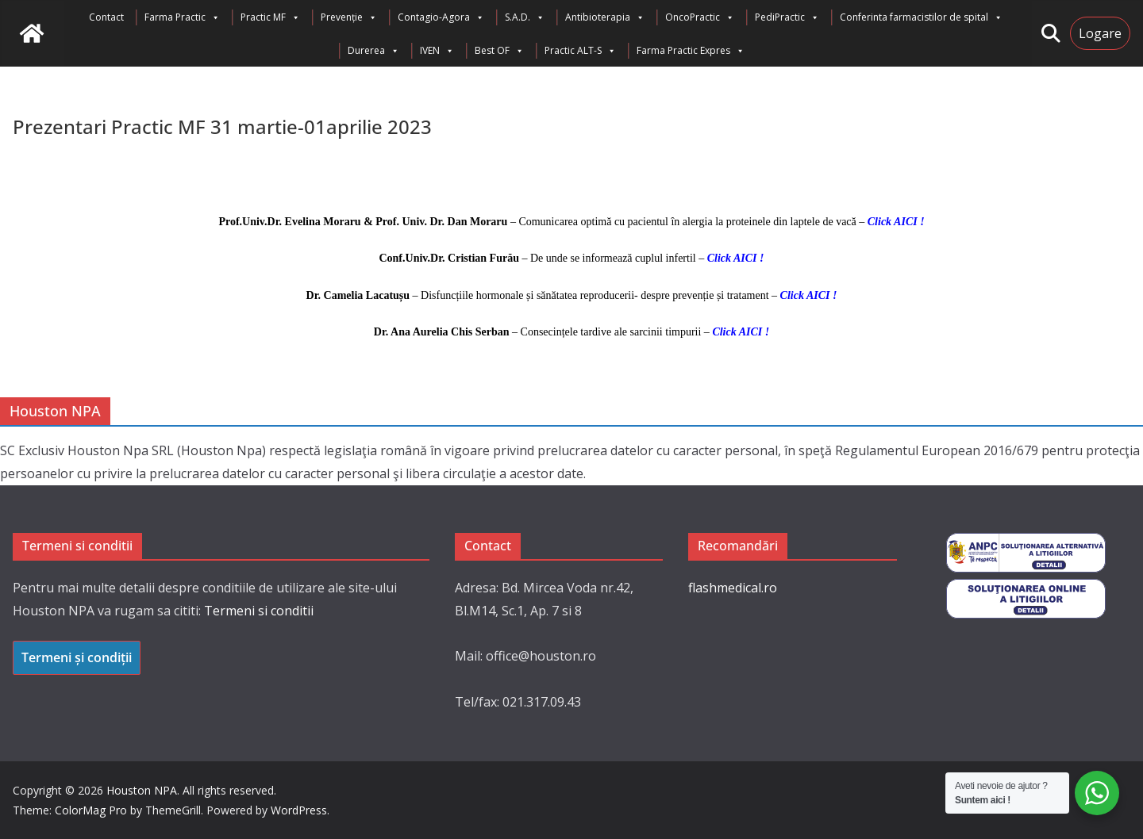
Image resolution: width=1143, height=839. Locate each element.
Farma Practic (182, 17)
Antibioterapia (605, 17)
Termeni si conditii (259, 610)
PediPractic (787, 17)
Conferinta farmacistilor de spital (921, 17)
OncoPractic (699, 17)
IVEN (437, 51)
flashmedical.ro (732, 587)
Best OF (499, 51)
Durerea (373, 51)
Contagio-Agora (441, 17)
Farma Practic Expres (691, 51)
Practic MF (270, 17)
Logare (1100, 33)
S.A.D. (525, 17)
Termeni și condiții (76, 657)
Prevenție (349, 17)
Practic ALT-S (580, 51)
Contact (106, 17)
